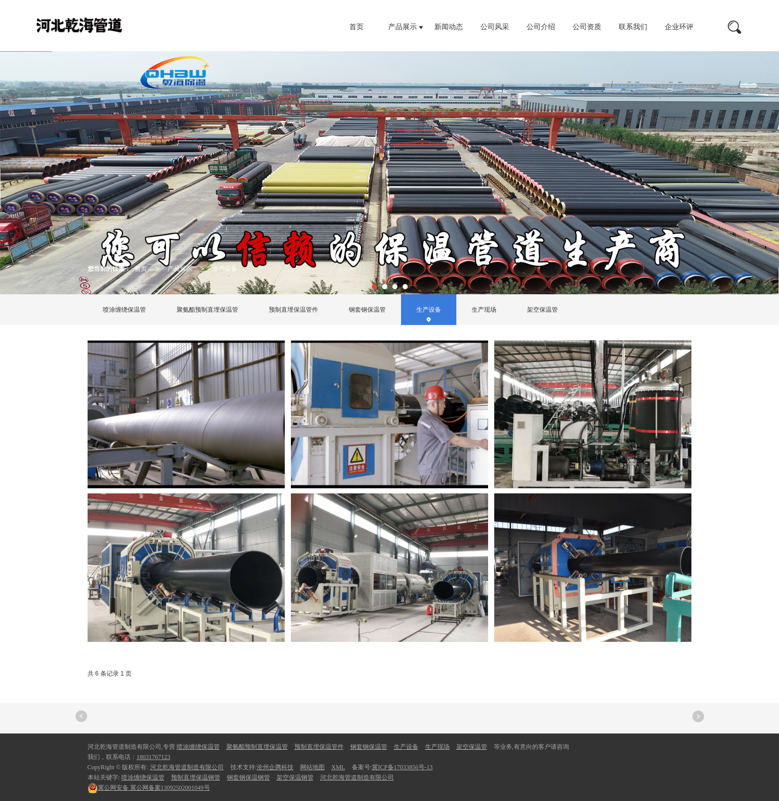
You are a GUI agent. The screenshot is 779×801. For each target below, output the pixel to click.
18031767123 (154, 757)
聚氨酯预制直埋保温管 (207, 309)
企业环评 (679, 27)
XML (338, 767)
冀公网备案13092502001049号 (149, 787)
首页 (356, 27)
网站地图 (312, 767)
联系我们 (633, 27)
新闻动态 (448, 27)
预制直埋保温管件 (293, 309)
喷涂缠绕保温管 (124, 309)
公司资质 (587, 27)
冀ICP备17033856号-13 (402, 767)
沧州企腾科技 (275, 767)
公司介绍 (541, 27)
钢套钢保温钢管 (248, 777)
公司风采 (494, 27)
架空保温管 (542, 309)
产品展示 (402, 27)
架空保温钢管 (295, 777)
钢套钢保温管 (367, 309)
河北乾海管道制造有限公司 (187, 767)
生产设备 (225, 268)
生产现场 (484, 309)
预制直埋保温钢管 (195, 777)
